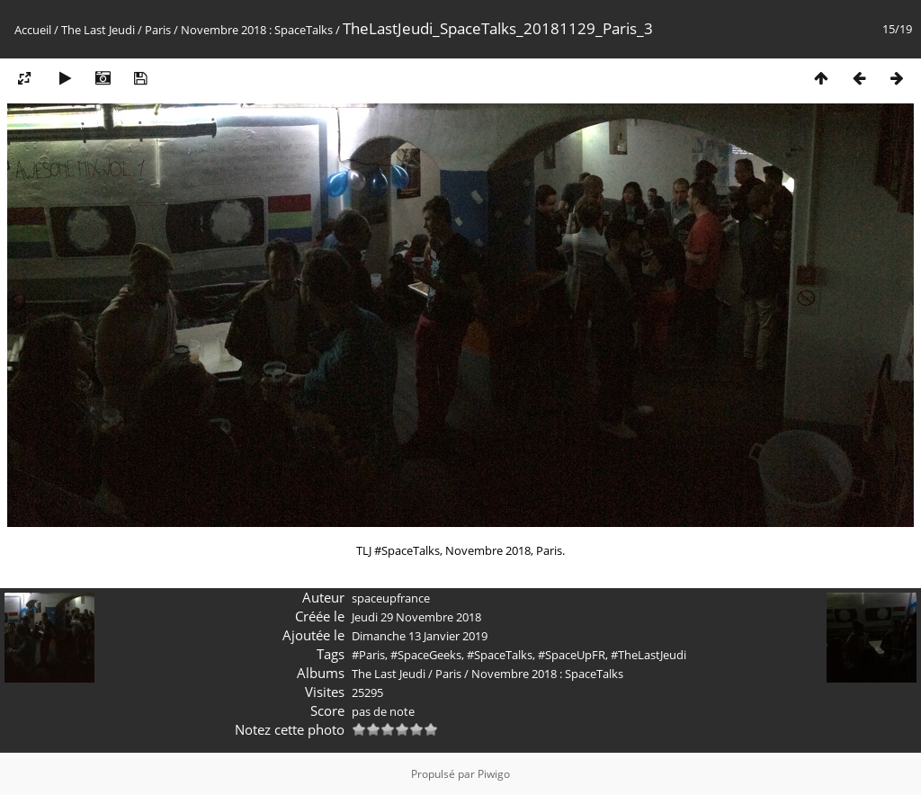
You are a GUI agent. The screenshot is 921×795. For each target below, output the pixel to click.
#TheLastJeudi (648, 655)
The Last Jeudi (98, 30)
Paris (158, 30)
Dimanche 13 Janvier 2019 (419, 636)
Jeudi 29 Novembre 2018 (416, 617)
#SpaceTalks (499, 655)
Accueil (32, 30)
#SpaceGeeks (425, 655)
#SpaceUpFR (571, 655)
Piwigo (494, 774)
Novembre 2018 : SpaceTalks (257, 30)
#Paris (368, 655)
